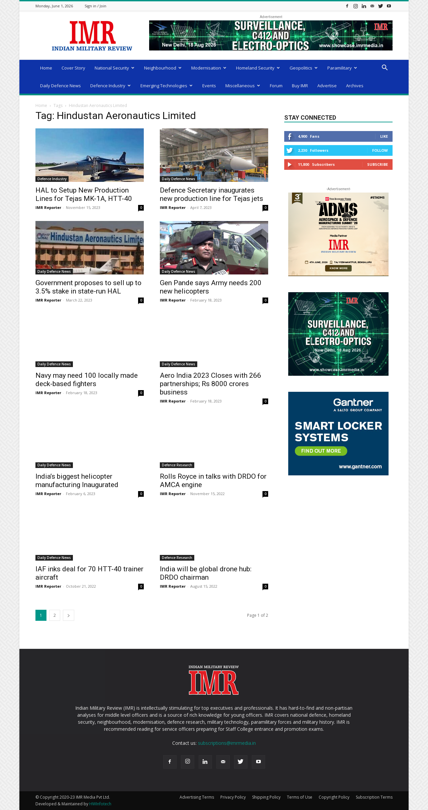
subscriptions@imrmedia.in (227, 743)
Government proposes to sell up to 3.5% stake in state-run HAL (88, 287)
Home (46, 68)
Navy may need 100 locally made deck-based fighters (86, 379)
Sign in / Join (95, 5)
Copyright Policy (334, 797)
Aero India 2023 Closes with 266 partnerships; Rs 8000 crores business (210, 383)
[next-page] (68, 615)
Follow (380, 150)
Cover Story (73, 68)
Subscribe (377, 164)
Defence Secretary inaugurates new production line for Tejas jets (211, 194)
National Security (114, 68)
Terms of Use (299, 797)
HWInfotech (100, 804)
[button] (385, 68)
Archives (354, 86)
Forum (276, 86)
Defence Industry (110, 86)
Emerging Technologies (166, 86)
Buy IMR (300, 86)
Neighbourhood (163, 68)
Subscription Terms (374, 797)
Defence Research (177, 465)
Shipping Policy (266, 797)
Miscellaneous (242, 86)
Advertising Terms (197, 797)
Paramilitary (342, 68)
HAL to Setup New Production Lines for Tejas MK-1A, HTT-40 (83, 194)
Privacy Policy (233, 797)
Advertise (327, 86)
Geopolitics (304, 68)
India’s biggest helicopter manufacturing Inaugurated (76, 480)
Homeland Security (258, 68)
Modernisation (208, 68)
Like (384, 136)
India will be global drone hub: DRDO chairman (205, 573)
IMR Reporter (48, 207)
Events (209, 86)
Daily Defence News (60, 86)
